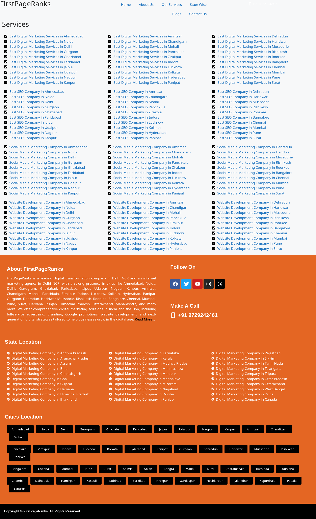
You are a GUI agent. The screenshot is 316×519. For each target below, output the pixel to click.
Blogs (176, 13)
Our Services (172, 4)
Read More (143, 319)
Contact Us (198, 13)
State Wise (198, 4)
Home (126, 4)
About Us (146, 4)
